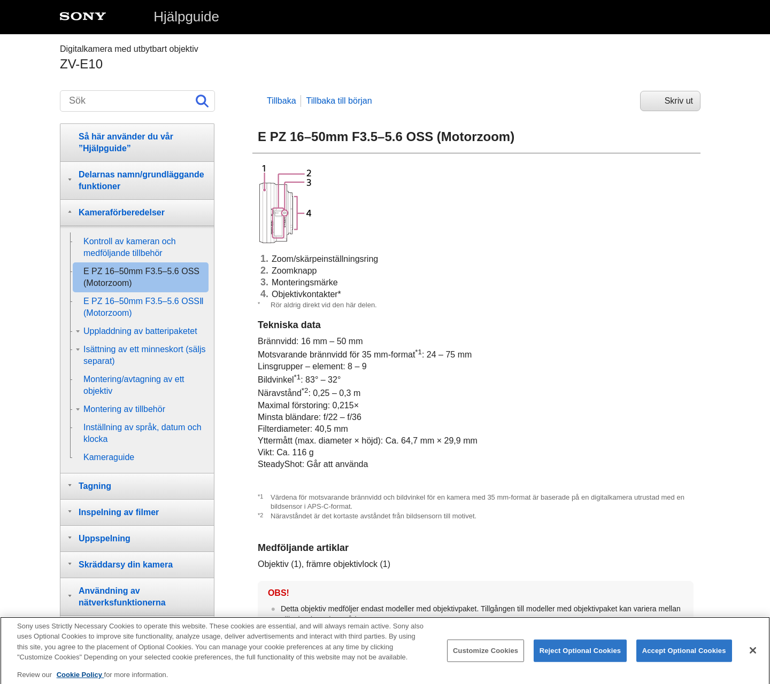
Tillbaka (281, 100)
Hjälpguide (186, 17)
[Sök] (137, 101)
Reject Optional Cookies (580, 658)
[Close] (753, 657)
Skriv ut (679, 100)
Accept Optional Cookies (684, 658)
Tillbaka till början (339, 100)
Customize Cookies (485, 658)
